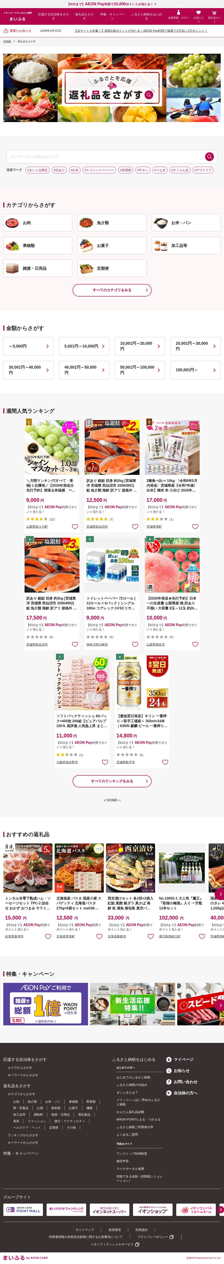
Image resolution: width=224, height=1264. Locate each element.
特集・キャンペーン (112, 16)
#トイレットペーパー (99, 170)
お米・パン (53, 1101)
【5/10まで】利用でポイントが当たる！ (110, 4)
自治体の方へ (181, 1093)
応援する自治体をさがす (53, 16)
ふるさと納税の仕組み (131, 1084)
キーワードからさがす (23, 1075)
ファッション (37, 1121)
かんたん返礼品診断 (130, 1112)
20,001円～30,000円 (192, 346)
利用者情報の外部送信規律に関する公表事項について (86, 1237)
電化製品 (84, 1114)
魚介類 (32, 1101)
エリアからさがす (20, 1067)
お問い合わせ (181, 1082)
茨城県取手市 (125, 762)
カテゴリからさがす (21, 1094)
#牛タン (142, 170)
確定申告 (122, 1161)
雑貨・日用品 (60, 1114)
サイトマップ (84, 1230)
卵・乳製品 (21, 1108)
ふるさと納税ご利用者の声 (134, 1127)
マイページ (180, 1059)
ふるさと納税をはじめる (146, 16)
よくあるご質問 (127, 1134)
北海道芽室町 (65, 936)
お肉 (16, 1101)
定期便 (53, 1127)
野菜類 (91, 1101)
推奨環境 (115, 1230)
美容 (16, 1121)
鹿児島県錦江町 (170, 936)
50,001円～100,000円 (137, 370)
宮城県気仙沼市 (97, 526)
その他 (71, 1127)
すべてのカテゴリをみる (112, 290)
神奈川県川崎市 (97, 644)
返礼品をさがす (84, 16)
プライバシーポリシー (152, 1237)
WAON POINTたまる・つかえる (138, 1119)
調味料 (38, 1114)
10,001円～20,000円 (136, 346)
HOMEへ (114, 800)
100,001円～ (187, 370)
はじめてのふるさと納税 (133, 1077)
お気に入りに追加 (48, 936)
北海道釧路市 (117, 936)
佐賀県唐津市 (14, 936)
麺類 (89, 1108)
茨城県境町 (154, 526)
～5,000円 (18, 346)
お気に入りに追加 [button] (75, 526)
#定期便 (125, 170)
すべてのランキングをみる (112, 781)
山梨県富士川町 (37, 526)
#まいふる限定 (37, 170)
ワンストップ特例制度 (131, 1153)
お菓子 (73, 1108)
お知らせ (178, 1071)
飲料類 (56, 1108)
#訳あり (59, 170)
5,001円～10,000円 (81, 346)
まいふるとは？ (127, 1092)
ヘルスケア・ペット (27, 1127)
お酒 (40, 1108)
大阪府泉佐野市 (67, 762)
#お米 (75, 170)
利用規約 (141, 1230)
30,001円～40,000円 (25, 370)
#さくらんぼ (180, 170)
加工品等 (19, 1114)
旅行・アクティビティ (69, 1121)
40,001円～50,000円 (81, 370)
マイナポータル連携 (130, 1168)
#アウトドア (203, 170)
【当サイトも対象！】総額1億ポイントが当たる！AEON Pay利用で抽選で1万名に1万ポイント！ (141, 30)
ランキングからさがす (23, 1135)
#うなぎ (159, 170)
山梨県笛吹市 (156, 644)
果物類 (73, 1101)
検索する (209, 156)
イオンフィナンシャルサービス (112, 1244)
